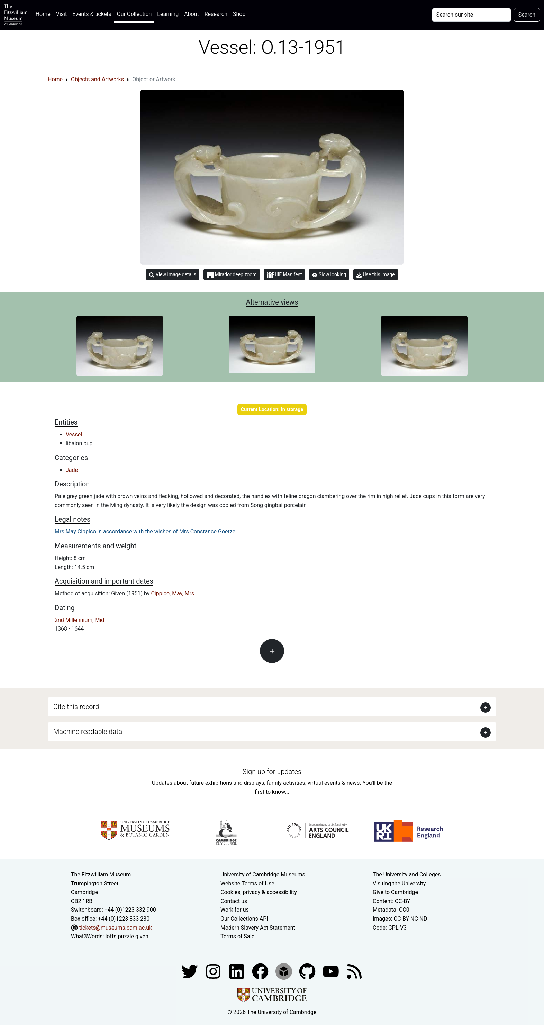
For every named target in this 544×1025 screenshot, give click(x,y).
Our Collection (134, 14)
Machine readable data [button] (87, 731)
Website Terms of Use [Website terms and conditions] (247, 883)
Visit (61, 14)
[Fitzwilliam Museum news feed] (354, 971)
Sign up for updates (272, 771)
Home (44, 13)
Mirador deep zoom (231, 275)
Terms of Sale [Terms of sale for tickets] (237, 936)
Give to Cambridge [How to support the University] (395, 892)
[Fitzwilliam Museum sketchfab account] (284, 971)
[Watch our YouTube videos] (331, 971)
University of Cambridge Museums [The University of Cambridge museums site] (262, 874)
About (191, 14)
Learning (168, 14)
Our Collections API (244, 918)
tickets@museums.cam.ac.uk (115, 927)
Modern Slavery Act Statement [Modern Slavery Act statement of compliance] (257, 927)
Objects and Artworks (97, 79)
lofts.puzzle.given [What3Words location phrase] (126, 936)
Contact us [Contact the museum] (233, 901)
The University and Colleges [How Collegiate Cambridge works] (407, 874)
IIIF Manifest (284, 275)
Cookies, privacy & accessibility (258, 892)
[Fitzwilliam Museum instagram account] (214, 971)
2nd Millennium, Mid (79, 620)
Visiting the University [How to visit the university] (399, 883)
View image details (172, 275)
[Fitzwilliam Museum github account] (308, 971)
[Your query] (471, 15)
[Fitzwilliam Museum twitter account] (190, 971)
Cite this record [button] (76, 706)
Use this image (375, 275)
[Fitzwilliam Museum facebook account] (237, 971)
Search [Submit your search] (526, 14)
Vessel (74, 434)
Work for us (234, 909)
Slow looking (329, 274)
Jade (72, 470)
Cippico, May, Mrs (172, 593)
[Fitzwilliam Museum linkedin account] (261, 971)
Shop (239, 14)
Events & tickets (91, 14)
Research (216, 14)
